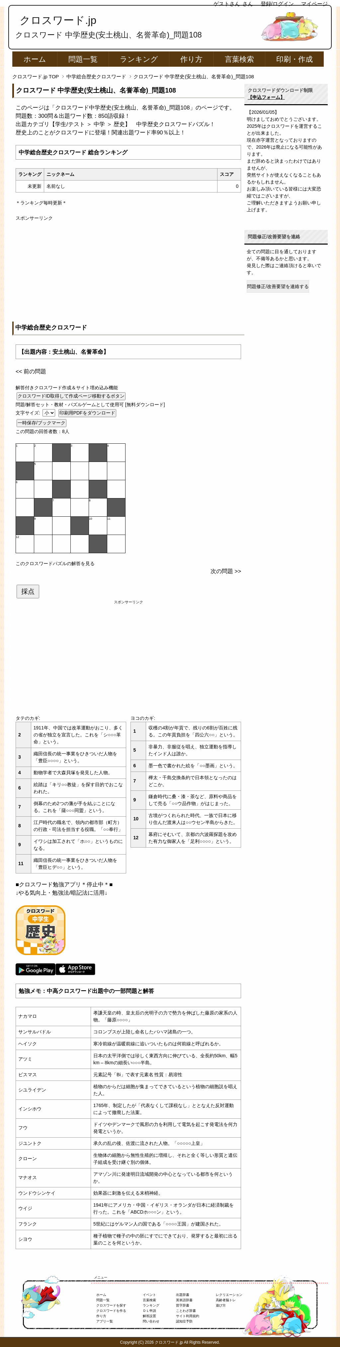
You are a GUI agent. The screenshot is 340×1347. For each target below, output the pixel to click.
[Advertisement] (128, 268)
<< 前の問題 (31, 371)
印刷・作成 (294, 59)
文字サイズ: (29, 412)
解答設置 (149, 1316)
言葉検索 (239, 59)
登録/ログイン (277, 4)
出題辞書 (182, 1295)
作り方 (191, 59)
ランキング (139, 59)
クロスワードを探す (111, 1305)
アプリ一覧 (104, 1321)
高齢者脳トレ (226, 1300)
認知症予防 (184, 1321)
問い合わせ (151, 1321)
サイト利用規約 (187, 1316)
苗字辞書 (182, 1305)
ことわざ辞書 (186, 1310)
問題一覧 (83, 59)
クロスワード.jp (58, 20)
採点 (28, 591)
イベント (149, 1295)
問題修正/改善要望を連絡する (278, 286)
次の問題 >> (226, 571)
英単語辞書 (184, 1300)
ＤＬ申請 (149, 1310)
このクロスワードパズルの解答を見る (55, 563)
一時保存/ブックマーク (41, 422)
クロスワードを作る (111, 1310)
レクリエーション (229, 1295)
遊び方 (221, 1305)
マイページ (314, 4)
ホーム (35, 59)
